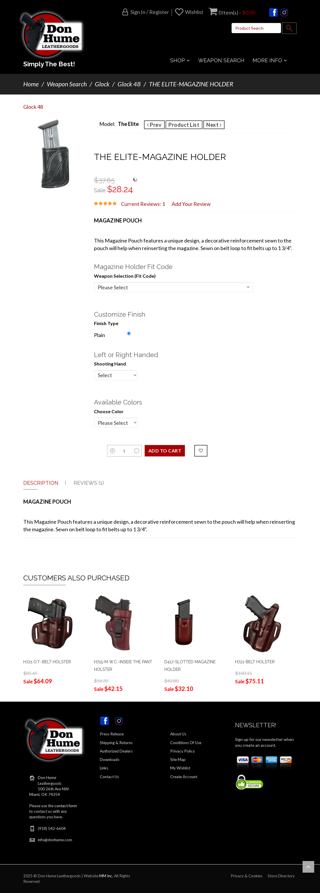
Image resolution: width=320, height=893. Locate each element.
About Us (178, 734)
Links (104, 768)
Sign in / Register (149, 12)
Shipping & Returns (116, 742)
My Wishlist (180, 768)
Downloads (109, 759)
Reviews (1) (89, 483)
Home (31, 84)
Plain (99, 335)
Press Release (112, 734)
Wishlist (194, 12)
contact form (65, 805)
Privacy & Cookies (246, 876)
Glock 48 (129, 84)
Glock (102, 84)
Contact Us (109, 776)
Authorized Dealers (116, 751)
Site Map (178, 759)
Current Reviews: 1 (143, 204)
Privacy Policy (182, 751)
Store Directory (281, 876)
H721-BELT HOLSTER (255, 661)
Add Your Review (191, 204)
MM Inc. (106, 876)
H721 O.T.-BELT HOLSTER (47, 661)
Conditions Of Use (185, 742)
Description (40, 483)
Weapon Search (67, 84)
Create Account (183, 776)
